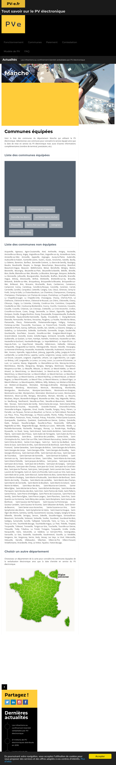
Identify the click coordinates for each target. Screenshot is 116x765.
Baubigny (16, 239)
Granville (16, 315)
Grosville (57, 315)
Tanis (26, 511)
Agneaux (18, 226)
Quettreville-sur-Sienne (23, 405)
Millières (41, 364)
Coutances (17, 285)
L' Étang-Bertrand (43, 296)
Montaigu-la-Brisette (54, 367)
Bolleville (43, 250)
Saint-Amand (16, 416)
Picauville (16, 199)
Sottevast (68, 506)
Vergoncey (9, 528)
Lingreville (9, 340)
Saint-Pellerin (60, 479)
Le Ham (29, 318)
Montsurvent (10, 378)
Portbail (8, 402)
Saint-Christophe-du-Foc (62, 422)
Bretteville (27, 256)
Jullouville (68, 250)
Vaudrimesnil (30, 525)
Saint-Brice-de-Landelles (26, 422)
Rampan (60, 405)
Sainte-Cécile (44, 422)
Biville (45, 247)
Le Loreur (9, 343)
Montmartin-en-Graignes (61, 373)
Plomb (21, 400)
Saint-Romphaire (59, 487)
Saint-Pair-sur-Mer (36, 199)
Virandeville (9, 533)
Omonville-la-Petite (21, 392)
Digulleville (37, 291)
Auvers (52, 234)
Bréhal (18, 256)
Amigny (59, 226)
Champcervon (55, 269)
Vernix (17, 528)
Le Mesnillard (57, 356)
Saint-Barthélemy (65, 419)
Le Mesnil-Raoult (50, 359)
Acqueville (9, 226)
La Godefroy (64, 307)
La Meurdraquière (28, 364)
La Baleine (22, 237)
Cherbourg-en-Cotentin (41, 183)
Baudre (25, 239)
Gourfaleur (9, 313)
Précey (15, 402)
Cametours (50, 261)
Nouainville (58, 389)
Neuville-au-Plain (54, 383)
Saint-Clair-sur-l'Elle (13, 424)
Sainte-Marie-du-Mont (42, 462)
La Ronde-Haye (37, 413)
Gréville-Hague (36, 315)
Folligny (42, 302)
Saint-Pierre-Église (20, 484)
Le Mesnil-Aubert (18, 353)
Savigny (16, 503)
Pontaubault (38, 400)
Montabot (40, 367)
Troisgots (27, 519)
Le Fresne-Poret (32, 305)
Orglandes (53, 392)
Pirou (52, 397)
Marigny (18, 348)
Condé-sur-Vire (66, 280)
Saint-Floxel (53, 430)
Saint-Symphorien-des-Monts (34, 498)
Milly (49, 364)
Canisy (69, 261)
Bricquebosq (18, 258)
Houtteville (56, 329)
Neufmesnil (40, 383)
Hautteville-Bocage (38, 321)
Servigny (60, 503)
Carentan (44, 264)
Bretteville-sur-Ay (39, 256)
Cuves (62, 288)
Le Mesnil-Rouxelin (13, 362)
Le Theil (32, 514)
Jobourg (69, 332)
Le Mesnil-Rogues (65, 359)
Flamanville (61, 299)
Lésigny (102, 159)
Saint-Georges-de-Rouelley (54, 435)
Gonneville (38, 310)
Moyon (28, 381)
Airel (42, 226)
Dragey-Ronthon (65, 291)
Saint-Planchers (55, 484)
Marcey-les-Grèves (44, 345)
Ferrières (8, 299)
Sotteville (8, 509)
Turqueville (37, 519)
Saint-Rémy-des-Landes (40, 487)
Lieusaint (59, 337)
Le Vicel (47, 528)
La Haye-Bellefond (55, 321)
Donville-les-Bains (20, 191)
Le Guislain (20, 318)
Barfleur (40, 237)
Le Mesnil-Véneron (46, 362)
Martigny (27, 348)
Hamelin (45, 318)
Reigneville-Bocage (12, 411)
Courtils (8, 285)
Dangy (69, 288)
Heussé (61, 326)
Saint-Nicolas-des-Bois (14, 479)
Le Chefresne (17, 277)
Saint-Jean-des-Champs (44, 451)
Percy (22, 394)
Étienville (56, 296)
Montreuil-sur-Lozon (63, 375)
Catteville (18, 266)
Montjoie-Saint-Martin (40, 373)
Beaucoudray (10, 242)
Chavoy (61, 275)
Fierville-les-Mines (48, 299)
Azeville (8, 237)
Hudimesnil (9, 332)
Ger (29, 307)
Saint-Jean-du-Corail (64, 451)
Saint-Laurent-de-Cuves (14, 457)
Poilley (28, 400)
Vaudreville (19, 525)
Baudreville (35, 239)
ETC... (98, 189)
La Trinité (18, 519)
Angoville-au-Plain (37, 228)
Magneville (9, 345)
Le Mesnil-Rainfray (34, 359)
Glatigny (54, 307)
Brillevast (68, 258)
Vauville (41, 525)
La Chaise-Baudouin (20, 269)
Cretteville (9, 288)
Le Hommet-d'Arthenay (27, 329)
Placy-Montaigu (62, 397)
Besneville (38, 245)
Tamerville (18, 511)
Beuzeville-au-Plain (64, 245)
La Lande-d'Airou (56, 334)
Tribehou (8, 519)
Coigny (34, 280)
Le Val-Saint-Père (34, 522)
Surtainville (60, 509)
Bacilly (14, 237)
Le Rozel (68, 413)
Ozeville (8, 394)
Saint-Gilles (52, 443)
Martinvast (36, 348)
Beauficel (22, 242)
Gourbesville (67, 310)
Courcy (69, 283)
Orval (62, 392)
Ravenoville (36, 408)
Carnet (52, 264)
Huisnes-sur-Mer (24, 332)
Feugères (26, 299)
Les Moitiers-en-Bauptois (24, 367)
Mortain (61, 378)
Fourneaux (19, 305)
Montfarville (67, 370)
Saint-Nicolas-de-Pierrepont (60, 476)
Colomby (54, 280)
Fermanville (67, 296)
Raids (54, 405)
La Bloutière (10, 250)
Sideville (8, 506)
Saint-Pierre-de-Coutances (46, 481)
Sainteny (48, 500)
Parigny (15, 394)
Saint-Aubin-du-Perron (47, 419)
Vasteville (8, 525)
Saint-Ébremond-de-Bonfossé (34, 430)
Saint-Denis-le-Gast (64, 427)
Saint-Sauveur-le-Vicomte (47, 492)
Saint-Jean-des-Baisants (22, 451)
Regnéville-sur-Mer (64, 408)
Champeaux (10, 272)
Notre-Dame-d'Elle (20, 389)
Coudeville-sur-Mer (35, 283)
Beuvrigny (49, 245)
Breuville (52, 256)
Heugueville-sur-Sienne (34, 326)
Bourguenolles (11, 253)
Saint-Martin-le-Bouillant (25, 470)
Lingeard (68, 337)
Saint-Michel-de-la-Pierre (15, 476)
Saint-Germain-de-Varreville (37, 441)
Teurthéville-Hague (20, 514)
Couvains (27, 285)
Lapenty (69, 334)
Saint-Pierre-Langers (38, 484)
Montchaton (36, 370)
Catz (33, 266)
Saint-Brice (9, 422)
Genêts (24, 307)
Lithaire (17, 340)
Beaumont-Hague (34, 242)
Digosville (28, 291)
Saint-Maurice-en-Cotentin (43, 473)
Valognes (56, 199)
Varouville (60, 522)
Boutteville (23, 253)
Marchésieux (58, 345)
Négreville (9, 383)
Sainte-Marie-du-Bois (22, 462)
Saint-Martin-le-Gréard (47, 470)
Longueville (67, 340)
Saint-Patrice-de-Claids (43, 479)
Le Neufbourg (28, 383)
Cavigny (27, 266)
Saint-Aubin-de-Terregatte (26, 419)
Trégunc (88, 159)
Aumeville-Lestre (41, 234)
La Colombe (44, 280)
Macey (69, 343)
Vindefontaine (66, 530)
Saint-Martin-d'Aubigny (62, 462)
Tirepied (49, 514)
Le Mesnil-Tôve (29, 362)
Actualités (9, 34)
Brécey (69, 253)
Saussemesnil (66, 500)
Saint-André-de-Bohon (32, 416)
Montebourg (56, 370)
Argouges (53, 231)
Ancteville (68, 226)
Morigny (42, 378)
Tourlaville (33, 517)
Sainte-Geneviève (12, 432)
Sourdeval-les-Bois (38, 509)
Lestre (33, 337)
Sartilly (56, 500)
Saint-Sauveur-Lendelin (25, 492)
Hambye (37, 318)
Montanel (16, 370)
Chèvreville (9, 280)
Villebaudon (18, 530)
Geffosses (16, 307)
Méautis (16, 351)
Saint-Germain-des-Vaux (54, 438)
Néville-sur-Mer (21, 386)
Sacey (7, 416)
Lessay (26, 337)
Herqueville (18, 326)
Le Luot (52, 343)
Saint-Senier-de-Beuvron (25, 495)
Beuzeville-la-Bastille (13, 247)
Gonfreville (28, 310)
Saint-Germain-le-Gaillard (61, 441)
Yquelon (32, 533)
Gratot (25, 315)
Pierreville (34, 397)
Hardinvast (54, 318)
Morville (69, 378)
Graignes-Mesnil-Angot (51, 313)
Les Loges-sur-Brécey (48, 340)
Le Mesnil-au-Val (34, 353)
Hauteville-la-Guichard (19, 321)
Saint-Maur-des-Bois (21, 473)
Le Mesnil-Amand (54, 351)
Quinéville (46, 405)
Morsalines (52, 378)
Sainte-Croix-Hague (19, 427)
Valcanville (9, 522)
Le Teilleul (43, 511)
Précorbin (24, 402)
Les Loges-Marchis (30, 340)
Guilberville (9, 318)
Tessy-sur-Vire (55, 511)
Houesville (44, 329)
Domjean (47, 291)
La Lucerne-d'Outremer (38, 343)
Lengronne (16, 337)
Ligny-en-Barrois (92, 171)
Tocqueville (58, 514)
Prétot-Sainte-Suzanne (39, 402)
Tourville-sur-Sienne (48, 517)
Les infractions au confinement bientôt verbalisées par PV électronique (53, 34)
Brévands (61, 256)
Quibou (38, 405)
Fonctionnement (33, 16)
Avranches (68, 234)
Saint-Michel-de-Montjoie (37, 476)
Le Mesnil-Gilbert (25, 356)
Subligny (50, 509)
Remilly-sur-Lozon (28, 411)
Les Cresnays (66, 285)
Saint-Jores (55, 454)
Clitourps (26, 280)
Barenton (32, 237)
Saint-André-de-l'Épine (51, 416)
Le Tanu (33, 511)
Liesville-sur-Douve (45, 337)
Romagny (18, 413)
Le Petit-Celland (22, 397)
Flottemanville (10, 302)
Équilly (18, 296)
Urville (46, 519)
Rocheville (9, 413)
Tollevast (68, 514)
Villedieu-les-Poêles (21, 207)
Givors (87, 189)
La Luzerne (61, 343)
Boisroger (23, 250)
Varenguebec (48, 522)
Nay (70, 381)
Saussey (8, 503)
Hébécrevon (58, 324)
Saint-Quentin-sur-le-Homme (17, 487)
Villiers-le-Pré (39, 530)
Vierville (8, 530)
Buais (31, 261)
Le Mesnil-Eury (62, 353)
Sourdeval (25, 509)
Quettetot (9, 405)
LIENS (31, 717)
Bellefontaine (59, 242)
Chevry (18, 280)
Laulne (7, 337)
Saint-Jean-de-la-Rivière (49, 449)
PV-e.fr (28, 691)
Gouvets (19, 313)
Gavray (7, 307)
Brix (6, 261)
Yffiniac (88, 165)
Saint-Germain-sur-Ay (14, 443)
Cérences (46, 266)
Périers (28, 394)
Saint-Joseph (67, 454)
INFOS (43, 691)
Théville (41, 514)
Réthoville (41, 411)
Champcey (67, 269)
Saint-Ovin (28, 479)
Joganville (9, 334)
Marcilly (69, 345)
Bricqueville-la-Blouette (35, 258)
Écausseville (16, 294)
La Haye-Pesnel (35, 324)
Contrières (9, 283)
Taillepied (9, 511)
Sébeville (41, 503)
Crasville (45, 285)
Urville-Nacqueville (58, 519)
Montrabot (46, 375)
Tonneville (9, 517)
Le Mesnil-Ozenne (17, 359)
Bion (40, 247)
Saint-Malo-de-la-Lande (55, 460)
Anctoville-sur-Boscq (13, 228)
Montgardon (10, 373)
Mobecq (55, 364)
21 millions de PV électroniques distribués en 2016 (100, 101)
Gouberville (56, 310)
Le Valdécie (20, 522)
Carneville (60, 264)
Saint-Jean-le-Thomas (40, 454)
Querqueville (56, 402)
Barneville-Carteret (53, 237)
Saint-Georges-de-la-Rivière (54, 432)
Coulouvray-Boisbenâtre (54, 283)
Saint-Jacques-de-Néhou (44, 446)
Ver (70, 525)
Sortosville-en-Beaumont (40, 506)
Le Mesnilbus (49, 353)
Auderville (9, 234)
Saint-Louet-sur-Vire (23, 460)
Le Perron (9, 397)
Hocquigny (9, 329)
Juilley (16, 334)
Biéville (26, 247)
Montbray (25, 370)
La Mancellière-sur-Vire (25, 345)
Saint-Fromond (66, 430)
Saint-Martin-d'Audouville (15, 465)
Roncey (27, 413)
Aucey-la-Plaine (66, 231)
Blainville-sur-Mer (56, 247)
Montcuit (46, 370)
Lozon (24, 343)
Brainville (44, 253)
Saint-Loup (39, 460)
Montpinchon (31, 375)
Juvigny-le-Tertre (28, 334)
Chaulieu (8, 468)
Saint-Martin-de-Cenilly (62, 465)
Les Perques (48, 394)
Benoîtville (9, 245)
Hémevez (8, 326)
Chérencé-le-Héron (33, 277)
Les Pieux (44, 397)
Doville (54, 291)
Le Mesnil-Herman (42, 356)
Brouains (13, 261)
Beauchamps (66, 239)
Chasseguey (52, 275)
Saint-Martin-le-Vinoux (96, 183)
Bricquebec (17, 183)
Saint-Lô (58, 457)
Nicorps (33, 386)
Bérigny (19, 245)
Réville (49, 411)
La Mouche (9, 381)
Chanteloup (55, 272)
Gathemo (52, 305)
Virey (17, 533)
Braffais (34, 253)
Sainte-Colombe (52, 424)
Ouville (69, 392)
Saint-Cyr (32, 427)
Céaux (39, 266)
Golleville (19, 310)
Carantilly (35, 264)
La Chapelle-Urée (38, 275)
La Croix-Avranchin (23, 288)
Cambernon (40, 261)
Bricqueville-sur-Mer (54, 258)
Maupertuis (47, 348)
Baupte (45, 239)
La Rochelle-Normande (62, 411)
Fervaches (17, 299)
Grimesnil (48, 315)
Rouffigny (50, 413)
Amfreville (50, 226)
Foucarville (9, 305)
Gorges (47, 310)
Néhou (17, 383)
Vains (70, 519)
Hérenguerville (51, 326)
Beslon (28, 245)
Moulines (20, 381)
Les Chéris (67, 277)
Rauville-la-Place (21, 408)
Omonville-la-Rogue (39, 392)
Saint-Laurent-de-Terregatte (39, 457)
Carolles (69, 264)
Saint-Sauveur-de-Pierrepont (40, 490)
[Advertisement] (40, 79)
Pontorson (61, 400)
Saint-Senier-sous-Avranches (51, 495)
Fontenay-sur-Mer (64, 302)
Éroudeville (28, 296)
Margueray (9, 348)
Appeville (43, 231)
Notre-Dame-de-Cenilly (47, 386)
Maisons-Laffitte (92, 177)
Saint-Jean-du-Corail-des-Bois (17, 454)
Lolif (60, 340)
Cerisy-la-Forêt (58, 266)
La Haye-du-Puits (19, 324)
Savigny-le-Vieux (29, 503)
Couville (36, 285)
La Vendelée (52, 525)
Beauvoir (48, 242)
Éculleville (42, 294)
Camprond (61, 261)
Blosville (68, 247)
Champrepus (21, 272)
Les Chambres (39, 269)
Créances (54, 285)
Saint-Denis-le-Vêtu (13, 430)
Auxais (59, 234)
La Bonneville (55, 250)
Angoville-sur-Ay (53, 228)
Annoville (32, 231)
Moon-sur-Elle (32, 378)
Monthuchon (22, 373)
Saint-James (61, 446)
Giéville (36, 307)
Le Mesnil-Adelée (38, 351)
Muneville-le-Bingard (41, 381)
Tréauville (62, 517)
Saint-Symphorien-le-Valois (61, 498)
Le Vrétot (24, 533)
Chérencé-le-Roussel (51, 277)
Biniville (33, 247)
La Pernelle (37, 394)
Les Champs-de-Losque (39, 272)
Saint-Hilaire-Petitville (23, 446)
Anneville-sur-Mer (18, 231)
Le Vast (69, 522)
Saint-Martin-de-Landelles (24, 468)
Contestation (88, 16)
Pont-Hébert (50, 400)
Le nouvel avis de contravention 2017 (97, 111)
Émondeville (53, 294)
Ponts (70, 400)
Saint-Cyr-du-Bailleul (46, 427)
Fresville (43, 305)
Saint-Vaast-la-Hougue (14, 500)
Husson (36, 332)
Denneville (9, 291)
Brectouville (9, 256)
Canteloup (9, 264)
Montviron (20, 378)
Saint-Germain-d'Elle (32, 438)
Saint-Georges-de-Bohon (31, 432)
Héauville (47, 324)
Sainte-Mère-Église (64, 473)
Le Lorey (17, 343)
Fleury (69, 299)
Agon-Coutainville (31, 226)
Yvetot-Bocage (43, 533)
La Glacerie (45, 307)
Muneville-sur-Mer (59, 381)
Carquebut (9, 266)
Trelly (70, 517)
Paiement (71, 16)
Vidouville (68, 528)
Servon (69, 503)
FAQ (46, 25)
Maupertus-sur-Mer (61, 348)
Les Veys (39, 528)
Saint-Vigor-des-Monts (34, 500)
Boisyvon (33, 250)
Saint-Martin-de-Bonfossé (39, 465)
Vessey (30, 528)
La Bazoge (54, 239)
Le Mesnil (25, 351)
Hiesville (68, 326)
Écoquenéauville (30, 294)
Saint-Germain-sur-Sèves (35, 443)
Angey (25, 228)
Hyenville (46, 332)
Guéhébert (67, 315)
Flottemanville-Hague (28, 302)
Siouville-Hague (20, 506)
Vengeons (63, 525)
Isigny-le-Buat (57, 332)
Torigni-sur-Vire (21, 517)
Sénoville (51, 503)
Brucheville (22, 261)
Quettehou (67, 402)
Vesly (24, 528)
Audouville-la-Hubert (23, 234)
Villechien (28, 530)
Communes (54, 16)
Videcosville (58, 528)
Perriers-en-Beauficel (63, 394)
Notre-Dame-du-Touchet (40, 389)
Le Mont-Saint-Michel (46, 191)
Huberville (68, 329)
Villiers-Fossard (52, 530)
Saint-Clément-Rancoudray (33, 424)
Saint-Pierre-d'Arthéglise (23, 481)
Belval (69, 242)
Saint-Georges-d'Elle (31, 435)
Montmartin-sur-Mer (13, 375)
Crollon (37, 288)
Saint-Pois (68, 484)
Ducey (7, 294)
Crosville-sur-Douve (50, 288)
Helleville (68, 324)
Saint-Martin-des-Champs (47, 468)
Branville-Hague (57, 253)
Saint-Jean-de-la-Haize (27, 449)
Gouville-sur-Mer (32, 313)
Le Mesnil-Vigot (62, 362)
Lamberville (42, 334)
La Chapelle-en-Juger (21, 275)
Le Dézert (18, 291)
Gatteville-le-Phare (64, 305)
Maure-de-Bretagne (94, 153)
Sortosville (57, 506)
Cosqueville (20, 283)
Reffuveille (48, 408)
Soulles (16, 509)
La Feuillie (35, 299)
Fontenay (51, 302)
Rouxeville (59, 413)
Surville (69, 509)
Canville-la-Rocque (22, 264)
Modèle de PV (31, 25)
